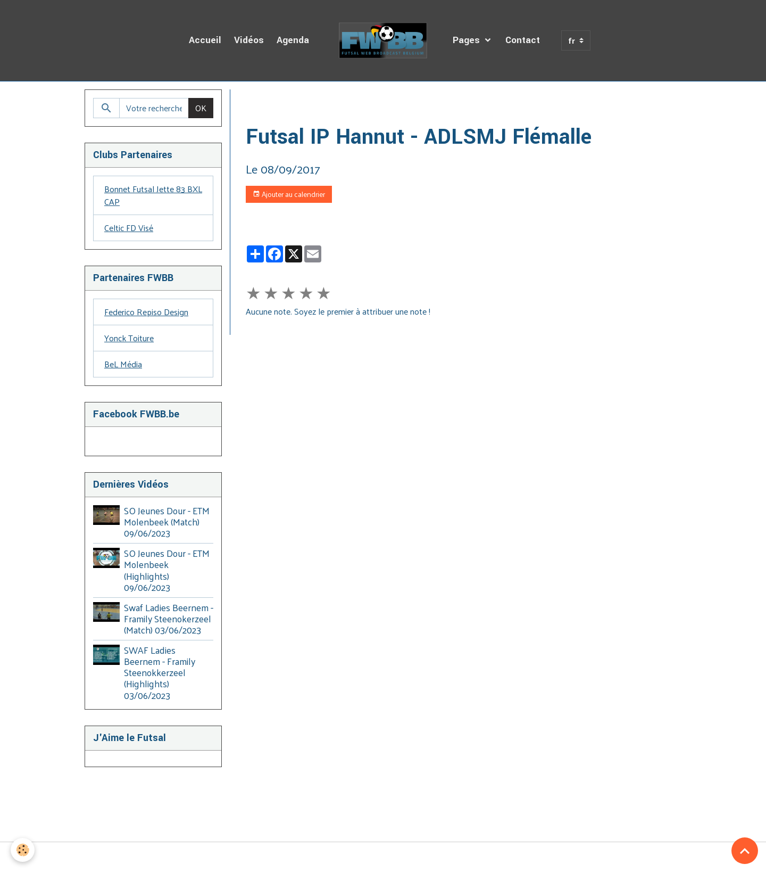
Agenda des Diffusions (322, 102)
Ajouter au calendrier (289, 194)
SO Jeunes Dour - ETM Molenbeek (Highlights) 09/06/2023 (167, 570)
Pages (467, 40)
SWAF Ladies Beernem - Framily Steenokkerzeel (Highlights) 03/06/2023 (159, 672)
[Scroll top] (744, 850)
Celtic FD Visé (128, 227)
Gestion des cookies (383, 857)
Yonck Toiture (129, 337)
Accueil (205, 40)
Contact (522, 40)
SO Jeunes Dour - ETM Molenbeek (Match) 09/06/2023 (167, 521)
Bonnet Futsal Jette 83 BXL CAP (153, 195)
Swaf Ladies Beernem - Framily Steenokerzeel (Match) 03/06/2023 (168, 618)
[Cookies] (23, 850)
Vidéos (249, 40)
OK (200, 108)
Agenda (293, 40)
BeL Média (123, 364)
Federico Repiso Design (146, 311)
